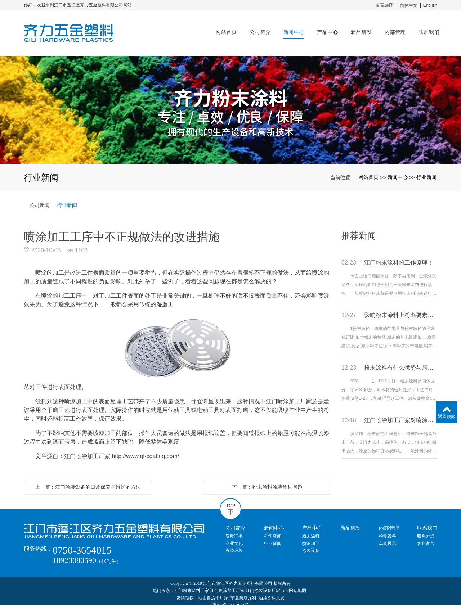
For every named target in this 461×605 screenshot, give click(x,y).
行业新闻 (426, 170)
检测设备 (387, 529)
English (430, 5)
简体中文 (408, 5)
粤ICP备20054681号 (230, 598)
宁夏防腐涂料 (243, 591)
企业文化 (234, 536)
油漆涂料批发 (272, 591)
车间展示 (387, 536)
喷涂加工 (310, 536)
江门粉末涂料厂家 (191, 584)
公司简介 (257, 29)
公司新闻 (40, 199)
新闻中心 (291, 29)
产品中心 (325, 29)
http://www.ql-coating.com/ (145, 450)
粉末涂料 (310, 529)
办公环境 (234, 544)
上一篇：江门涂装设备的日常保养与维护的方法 (88, 480)
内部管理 (392, 29)
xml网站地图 (294, 584)
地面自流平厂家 (213, 591)
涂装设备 (310, 544)
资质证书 (234, 529)
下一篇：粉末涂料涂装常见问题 (267, 480)
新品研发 (359, 29)
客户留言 (425, 536)
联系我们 (426, 29)
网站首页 (224, 29)
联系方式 (425, 529)
